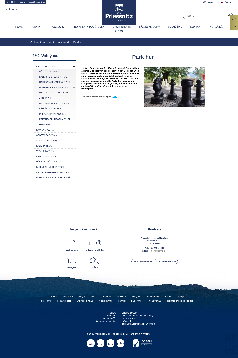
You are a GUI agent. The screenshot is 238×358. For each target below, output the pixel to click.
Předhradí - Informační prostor (57, 119)
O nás (119, 31)
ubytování (121, 297)
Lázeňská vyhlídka (50, 108)
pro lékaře (46, 301)
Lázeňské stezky (46, 156)
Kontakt (196, 27)
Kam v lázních (62, 42)
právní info (127, 321)
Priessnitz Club (105, 301)
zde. (115, 96)
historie (168, 297)
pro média (111, 315)
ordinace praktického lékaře (180, 301)
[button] (209, 2)
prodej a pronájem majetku (103, 321)
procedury (106, 297)
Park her (44, 124)
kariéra (112, 313)
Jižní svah (45, 98)
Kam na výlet (45, 130)
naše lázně (67, 297)
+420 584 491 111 (15, 2)
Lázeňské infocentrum (50, 167)
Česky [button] (227, 2)
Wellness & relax (85, 301)
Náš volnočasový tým (49, 161)
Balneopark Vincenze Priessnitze (57, 82)
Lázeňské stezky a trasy (54, 77)
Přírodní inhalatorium (52, 114)
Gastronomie (122, 27)
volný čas (136, 297)
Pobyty (36, 27)
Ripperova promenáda (53, 87)
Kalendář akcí (44, 146)
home (54, 297)
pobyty (81, 297)
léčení (93, 297)
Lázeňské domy (149, 27)
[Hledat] (229, 16)
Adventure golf (46, 140)
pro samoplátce (64, 301)
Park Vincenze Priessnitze (55, 92)
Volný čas (175, 27)
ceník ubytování (153, 301)
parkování (136, 301)
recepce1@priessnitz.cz (34, 2)
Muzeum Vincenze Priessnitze (57, 103)
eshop (181, 297)
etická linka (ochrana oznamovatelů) (139, 324)
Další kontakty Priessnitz (166, 261)
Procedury (56, 27)
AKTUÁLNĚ (216, 27)
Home (119, 12)
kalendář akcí (153, 297)
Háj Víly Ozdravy (49, 71)
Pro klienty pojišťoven (89, 27)
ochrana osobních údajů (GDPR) (137, 315)
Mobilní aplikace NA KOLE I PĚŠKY (55, 177)
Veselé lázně (45, 151)
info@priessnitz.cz (157, 251)
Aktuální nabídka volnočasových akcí (56, 172)
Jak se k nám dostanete (142, 261)
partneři (122, 301)
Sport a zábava (46, 135)
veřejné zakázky (129, 313)
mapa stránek (128, 318)
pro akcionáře (109, 318)
